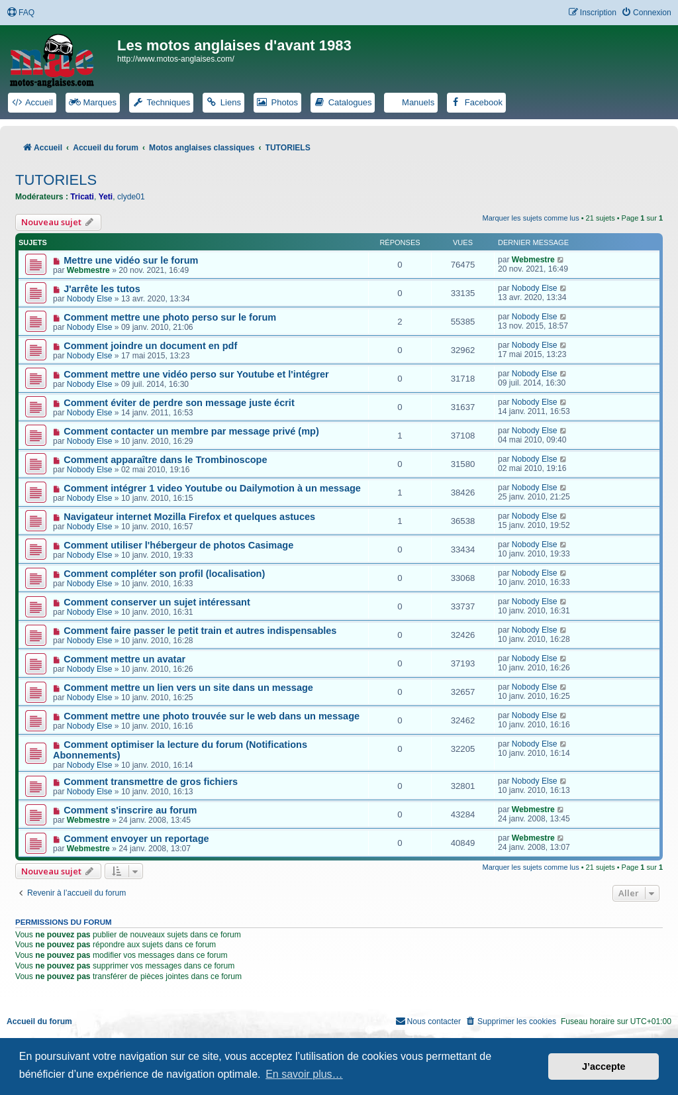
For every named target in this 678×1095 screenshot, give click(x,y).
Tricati (82, 196)
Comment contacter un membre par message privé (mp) (191, 431)
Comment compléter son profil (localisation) (164, 573)
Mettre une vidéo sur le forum (131, 260)
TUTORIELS (56, 180)
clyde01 (131, 196)
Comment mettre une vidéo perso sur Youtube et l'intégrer (196, 374)
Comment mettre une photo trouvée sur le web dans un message (212, 716)
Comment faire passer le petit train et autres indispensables (200, 630)
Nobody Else (90, 298)
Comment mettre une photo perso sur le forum (170, 317)
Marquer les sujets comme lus (531, 218)
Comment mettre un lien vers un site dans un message (188, 687)
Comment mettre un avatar (124, 659)
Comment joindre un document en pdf (150, 345)
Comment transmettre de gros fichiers (151, 781)
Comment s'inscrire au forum (130, 810)
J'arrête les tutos (102, 289)
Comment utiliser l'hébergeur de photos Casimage (178, 545)
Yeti (106, 196)
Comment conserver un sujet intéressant (157, 602)
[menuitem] (20, 13)
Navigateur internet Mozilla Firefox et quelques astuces (189, 516)
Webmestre (88, 270)
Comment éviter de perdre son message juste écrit (179, 402)
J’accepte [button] (604, 1066)
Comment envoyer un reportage (136, 838)
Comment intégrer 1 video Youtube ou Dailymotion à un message (212, 488)
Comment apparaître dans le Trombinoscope (165, 459)
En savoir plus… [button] (304, 1074)
